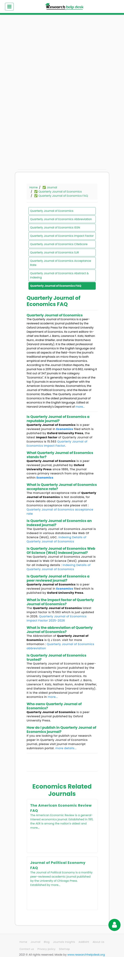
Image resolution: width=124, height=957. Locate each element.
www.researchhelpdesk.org (86, 955)
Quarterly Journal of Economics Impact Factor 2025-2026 (57, 618)
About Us (98, 942)
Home (33, 187)
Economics (64, 429)
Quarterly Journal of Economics (52, 211)
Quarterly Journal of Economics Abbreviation (61, 219)
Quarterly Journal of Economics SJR (54, 252)
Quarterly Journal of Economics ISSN (55, 227)
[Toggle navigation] (9, 6)
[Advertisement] (62, 45)
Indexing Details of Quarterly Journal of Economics (56, 539)
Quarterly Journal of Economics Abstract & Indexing (59, 275)
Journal (35, 942)
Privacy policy (46, 949)
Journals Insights (64, 942)
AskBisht (84, 942)
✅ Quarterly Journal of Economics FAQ (61, 196)
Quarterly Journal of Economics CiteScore (59, 244)
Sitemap (64, 949)
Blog (47, 942)
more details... (66, 748)
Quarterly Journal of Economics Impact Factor (62, 236)
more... (80, 407)
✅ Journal (49, 187)
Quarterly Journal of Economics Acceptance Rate (60, 263)
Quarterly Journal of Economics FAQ (55, 286)
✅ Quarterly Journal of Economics (58, 192)
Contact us (27, 949)
